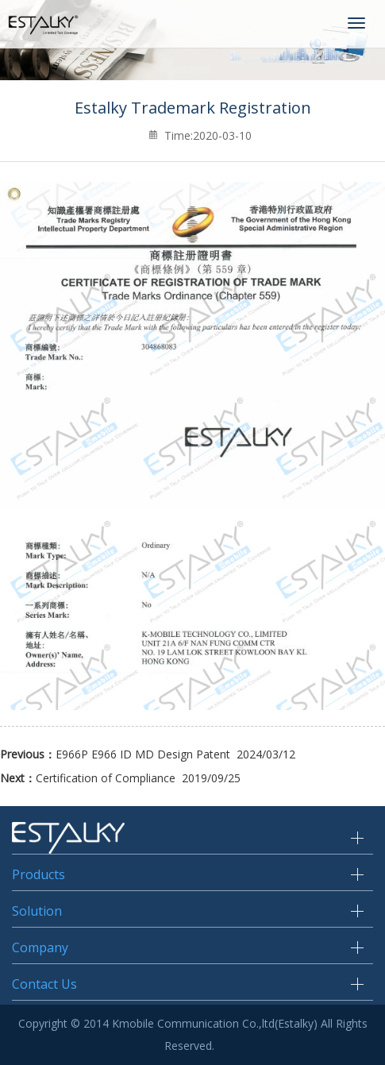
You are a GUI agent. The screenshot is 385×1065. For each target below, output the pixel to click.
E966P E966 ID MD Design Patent (143, 754)
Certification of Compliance (105, 777)
